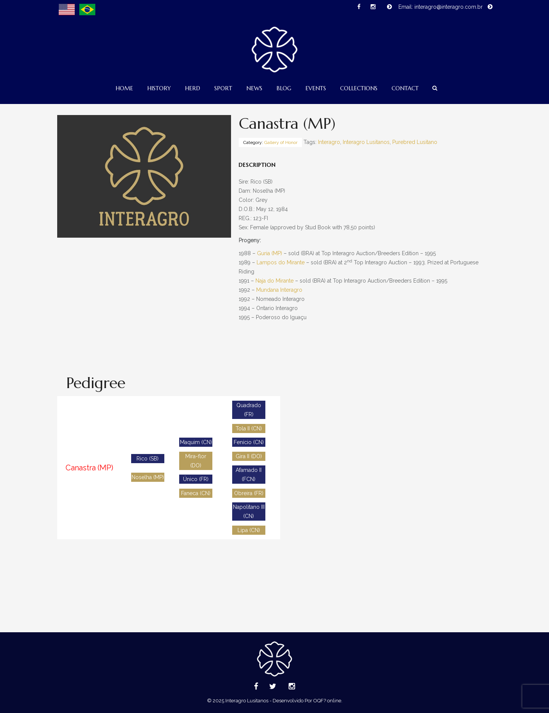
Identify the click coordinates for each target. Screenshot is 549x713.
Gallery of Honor (280, 142)
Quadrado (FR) (248, 409)
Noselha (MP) (148, 477)
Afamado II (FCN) (249, 474)
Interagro (329, 142)
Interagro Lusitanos (366, 142)
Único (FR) (196, 479)
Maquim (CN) (196, 442)
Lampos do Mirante (281, 262)
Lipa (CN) (249, 530)
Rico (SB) (147, 459)
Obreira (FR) (248, 493)
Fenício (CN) (249, 442)
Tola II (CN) (249, 428)
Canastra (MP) (89, 467)
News (254, 88)
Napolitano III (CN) (249, 511)
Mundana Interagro (279, 290)
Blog (283, 88)
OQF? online (327, 700)
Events (315, 88)
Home (124, 88)
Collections (358, 88)
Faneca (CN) (195, 493)
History (159, 88)
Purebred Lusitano (414, 142)
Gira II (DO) (249, 456)
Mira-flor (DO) (195, 460)
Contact (405, 88)
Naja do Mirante (274, 281)
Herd (192, 88)
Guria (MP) (269, 253)
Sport (223, 88)
